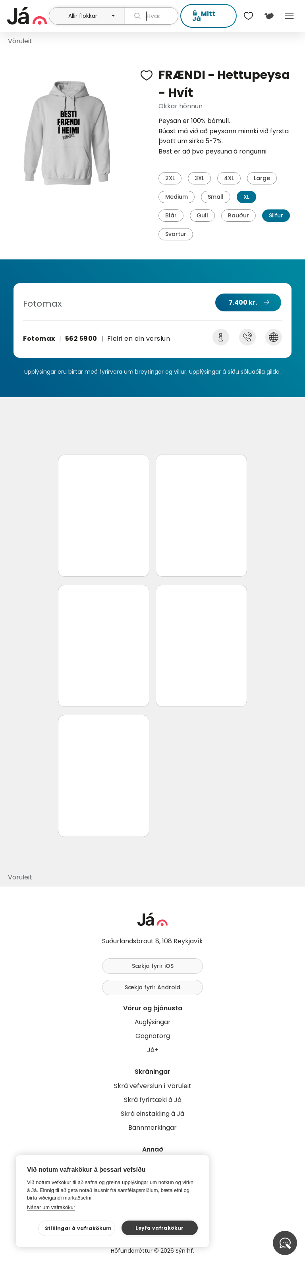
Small (216, 197)
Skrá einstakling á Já (152, 1113)
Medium (176, 197)
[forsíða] (27, 16)
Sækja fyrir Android (152, 987)
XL (246, 197)
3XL (199, 178)
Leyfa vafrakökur (159, 1228)
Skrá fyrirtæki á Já (152, 1099)
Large (262, 178)
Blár (171, 215)
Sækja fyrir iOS (153, 966)
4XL (229, 178)
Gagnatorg (152, 1035)
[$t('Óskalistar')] (248, 16)
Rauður (238, 215)
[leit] (151, 16)
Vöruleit (20, 41)
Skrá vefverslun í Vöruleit (152, 1085)
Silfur (276, 215)
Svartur (175, 234)
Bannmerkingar (152, 1127)
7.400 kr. (243, 302)
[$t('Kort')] (268, 16)
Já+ (152, 1049)
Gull (202, 215)
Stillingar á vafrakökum (78, 1228)
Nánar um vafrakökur (51, 1207)
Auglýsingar (153, 1022)
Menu (289, 16)
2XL (170, 178)
